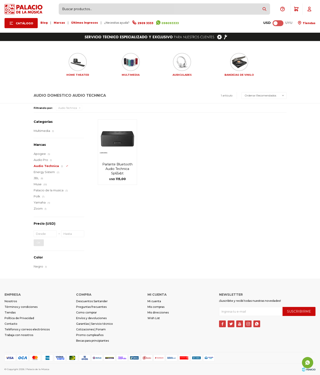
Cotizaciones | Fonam (91, 329)
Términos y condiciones (21, 307)
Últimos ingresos (84, 22)
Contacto (11, 323)
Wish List (153, 318)
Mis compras (155, 307)
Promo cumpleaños (89, 335)
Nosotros (11, 301)
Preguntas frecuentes (91, 307)
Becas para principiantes (92, 340)
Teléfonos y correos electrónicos (27, 329)
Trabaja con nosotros (19, 335)
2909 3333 (145, 23)
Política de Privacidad (19, 318)
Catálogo (24, 23)
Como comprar (86, 312)
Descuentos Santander (92, 301)
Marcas (59, 22)
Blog (44, 22)
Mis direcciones (158, 312)
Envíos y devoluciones (91, 318)
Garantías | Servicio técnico (94, 323)
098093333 (170, 23)
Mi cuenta (154, 301)
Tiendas (308, 23)
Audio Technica (67, 108)
